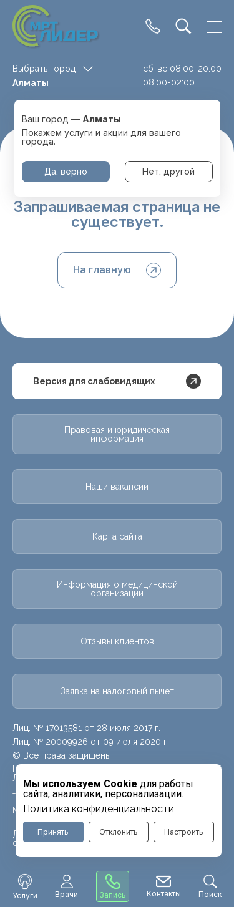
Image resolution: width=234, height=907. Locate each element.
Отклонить (118, 832)
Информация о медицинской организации (117, 589)
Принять (53, 832)
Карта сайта (117, 536)
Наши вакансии (117, 487)
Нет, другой (168, 172)
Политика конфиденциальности (98, 809)
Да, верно (65, 172)
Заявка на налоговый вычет (117, 691)
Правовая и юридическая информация (117, 434)
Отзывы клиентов (117, 641)
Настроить (183, 832)
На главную (117, 270)
